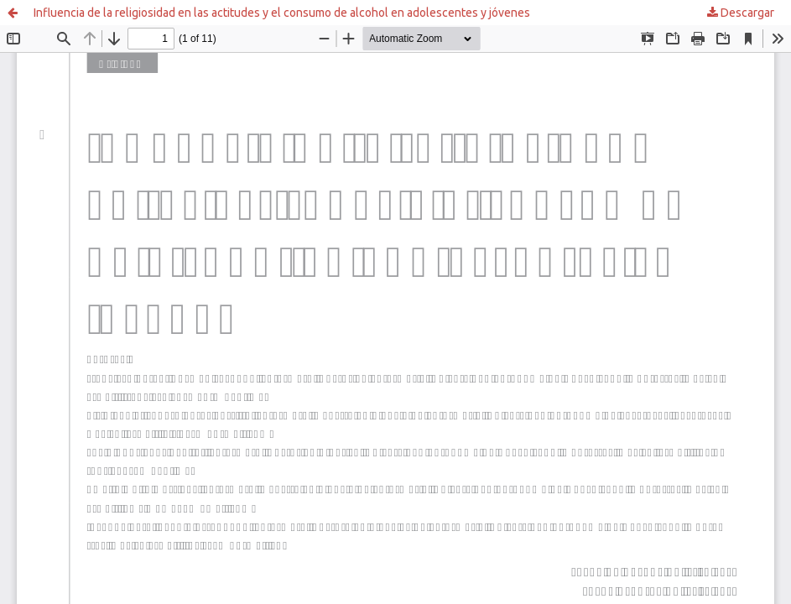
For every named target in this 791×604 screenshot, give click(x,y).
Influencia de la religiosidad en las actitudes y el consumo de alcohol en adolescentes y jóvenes (282, 12)
